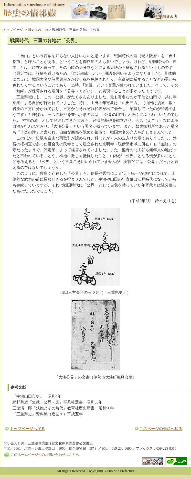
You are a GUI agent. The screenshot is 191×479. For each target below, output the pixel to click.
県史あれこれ (38, 30)
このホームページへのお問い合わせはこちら (45, 454)
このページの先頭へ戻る (160, 429)
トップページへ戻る (27, 429)
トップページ (13, 30)
